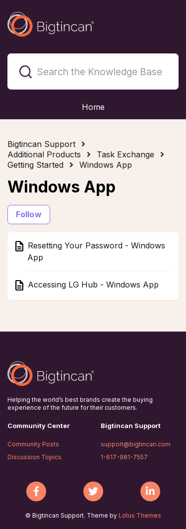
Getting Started (35, 165)
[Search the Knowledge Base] (93, 71)
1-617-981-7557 (124, 457)
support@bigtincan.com (136, 444)
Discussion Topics (34, 457)
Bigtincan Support (41, 144)
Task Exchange (125, 154)
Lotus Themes (140, 515)
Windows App (105, 165)
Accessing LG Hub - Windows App (92, 284)
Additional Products (44, 154)
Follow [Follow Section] (29, 214)
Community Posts (33, 444)
